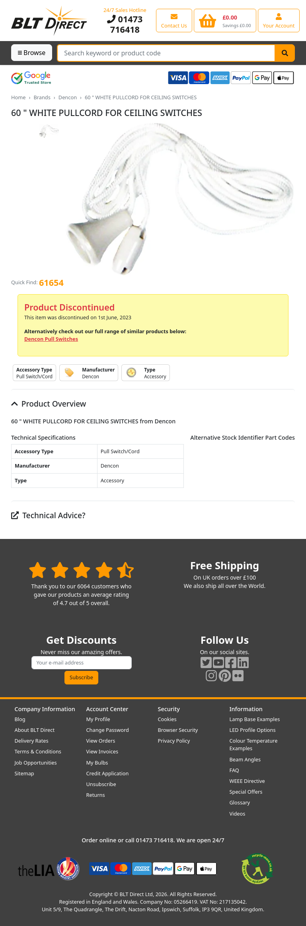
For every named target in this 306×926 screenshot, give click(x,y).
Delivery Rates (32, 740)
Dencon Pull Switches (51, 338)
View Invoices (102, 751)
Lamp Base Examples (255, 719)
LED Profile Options (253, 729)
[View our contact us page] (174, 20)
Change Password (107, 729)
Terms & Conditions (38, 751)
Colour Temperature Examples (254, 744)
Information (246, 709)
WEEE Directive (247, 780)
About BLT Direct (35, 729)
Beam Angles (245, 759)
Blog (20, 719)
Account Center (107, 709)
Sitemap (24, 773)
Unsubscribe (101, 784)
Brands (41, 97)
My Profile (98, 719)
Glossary (240, 802)
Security (169, 709)
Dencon (67, 97)
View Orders (100, 740)
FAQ (234, 770)
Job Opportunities (36, 762)
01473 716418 (124, 24)
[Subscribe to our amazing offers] (81, 662)
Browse (31, 52)
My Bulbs (97, 762)
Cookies (167, 719)
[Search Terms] (166, 53)
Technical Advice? (48, 515)
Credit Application (107, 773)
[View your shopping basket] (225, 20)
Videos (238, 813)
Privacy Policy (174, 740)
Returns (95, 794)
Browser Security (178, 729)
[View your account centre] (279, 20)
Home (18, 97)
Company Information (45, 709)
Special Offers (246, 791)
